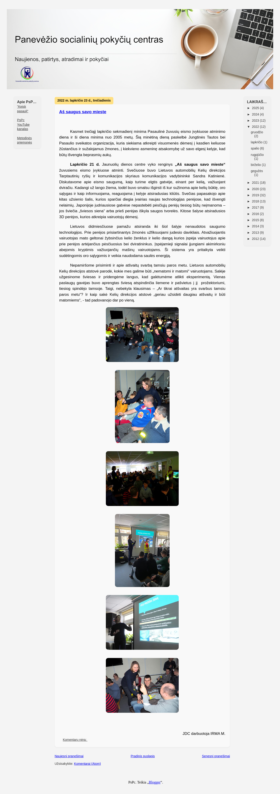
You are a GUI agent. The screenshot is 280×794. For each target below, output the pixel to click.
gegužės (257, 171)
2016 (256, 214)
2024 (256, 114)
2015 (256, 220)
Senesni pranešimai (216, 756)
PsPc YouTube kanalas (23, 124)
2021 (256, 182)
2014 (256, 226)
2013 (256, 232)
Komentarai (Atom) (87, 763)
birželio (256, 165)
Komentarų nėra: (75, 740)
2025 (256, 108)
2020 (256, 189)
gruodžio (257, 132)
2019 (256, 195)
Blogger (155, 782)
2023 (256, 120)
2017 (256, 207)
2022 (256, 126)
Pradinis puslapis (143, 756)
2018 (256, 201)
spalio (255, 148)
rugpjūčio (257, 155)
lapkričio (257, 142)
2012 (256, 239)
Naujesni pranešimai (69, 756)
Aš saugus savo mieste (82, 111)
